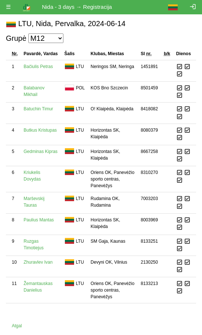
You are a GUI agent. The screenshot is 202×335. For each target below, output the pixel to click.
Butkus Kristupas (40, 130)
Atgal (17, 325)
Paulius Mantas (39, 219)
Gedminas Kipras (41, 151)
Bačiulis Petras (38, 66)
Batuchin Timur (38, 108)
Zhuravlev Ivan (38, 262)
